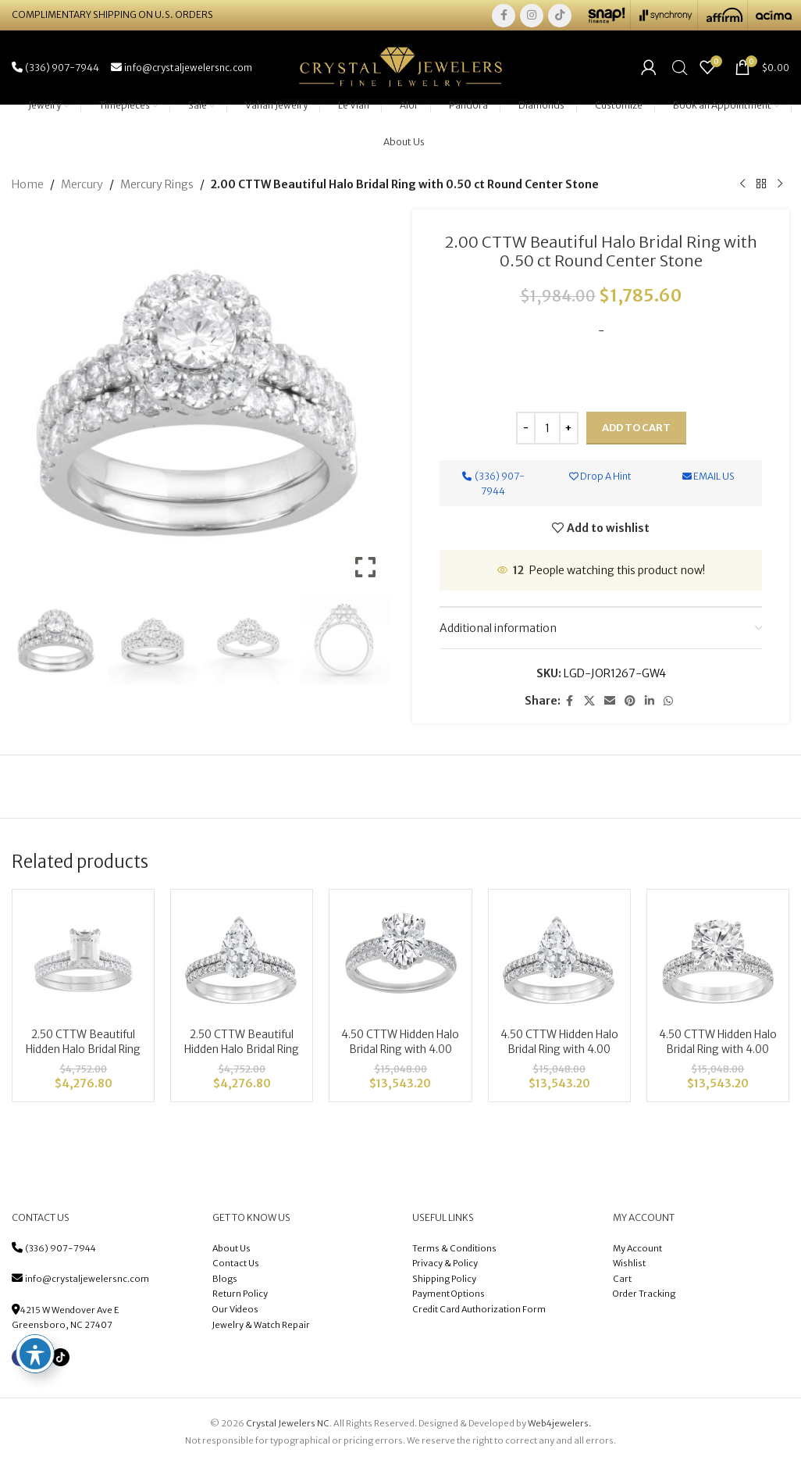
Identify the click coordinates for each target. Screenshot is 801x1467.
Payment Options (448, 1296)
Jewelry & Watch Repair (261, 1327)
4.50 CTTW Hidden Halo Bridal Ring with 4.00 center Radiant (717, 1052)
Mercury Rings (157, 187)
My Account (637, 1250)
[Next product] (780, 186)
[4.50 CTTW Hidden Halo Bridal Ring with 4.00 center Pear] (559, 964)
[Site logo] (400, 68)
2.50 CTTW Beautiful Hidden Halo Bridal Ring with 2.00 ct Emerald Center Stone (83, 1060)
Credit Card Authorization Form (479, 1311)
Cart (622, 1281)
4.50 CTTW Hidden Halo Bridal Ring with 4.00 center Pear (559, 1052)
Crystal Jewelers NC (287, 1425)
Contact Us (235, 1265)
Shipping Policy (444, 1281)
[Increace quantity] (568, 430)
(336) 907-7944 (60, 1250)
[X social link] (589, 703)
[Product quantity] (547, 430)
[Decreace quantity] (526, 430)
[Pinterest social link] (630, 703)
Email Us (708, 478)
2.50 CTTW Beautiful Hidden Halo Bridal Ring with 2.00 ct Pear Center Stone (242, 1060)
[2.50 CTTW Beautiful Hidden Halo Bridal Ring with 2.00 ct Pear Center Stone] (242, 964)
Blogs (224, 1281)
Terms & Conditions (455, 1250)
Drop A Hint (600, 478)
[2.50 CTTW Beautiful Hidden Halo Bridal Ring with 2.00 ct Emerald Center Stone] (83, 964)
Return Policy (240, 1296)
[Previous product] (742, 186)
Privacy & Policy (445, 1265)
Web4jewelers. (559, 1425)
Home (28, 187)
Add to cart (636, 430)
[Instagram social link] (531, 15)
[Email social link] (610, 703)
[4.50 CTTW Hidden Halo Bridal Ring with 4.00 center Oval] (400, 964)
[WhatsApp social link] (668, 703)
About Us (231, 1250)
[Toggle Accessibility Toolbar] (35, 1353)
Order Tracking (644, 1296)
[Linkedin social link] (649, 703)
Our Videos (235, 1311)
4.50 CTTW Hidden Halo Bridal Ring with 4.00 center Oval (400, 1052)
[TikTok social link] (559, 15)
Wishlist (629, 1265)
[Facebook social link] (503, 15)
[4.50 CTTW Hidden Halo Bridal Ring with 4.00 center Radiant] (718, 964)
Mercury (82, 187)
